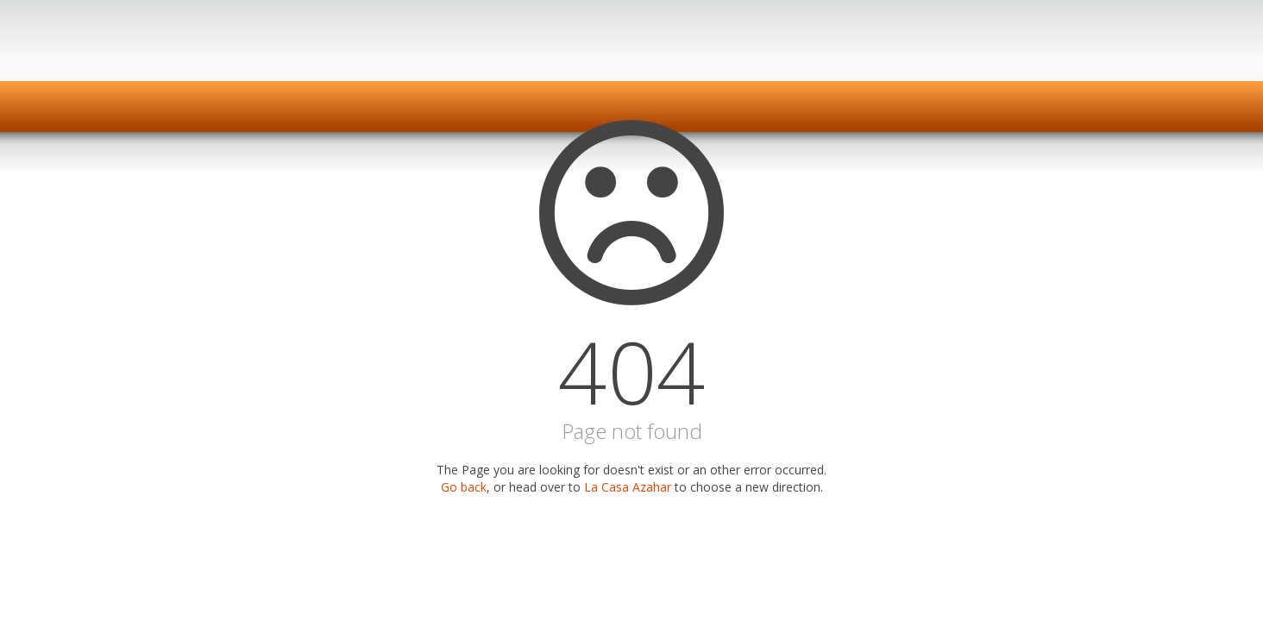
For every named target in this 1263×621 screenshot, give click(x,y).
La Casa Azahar (627, 487)
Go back (464, 487)
